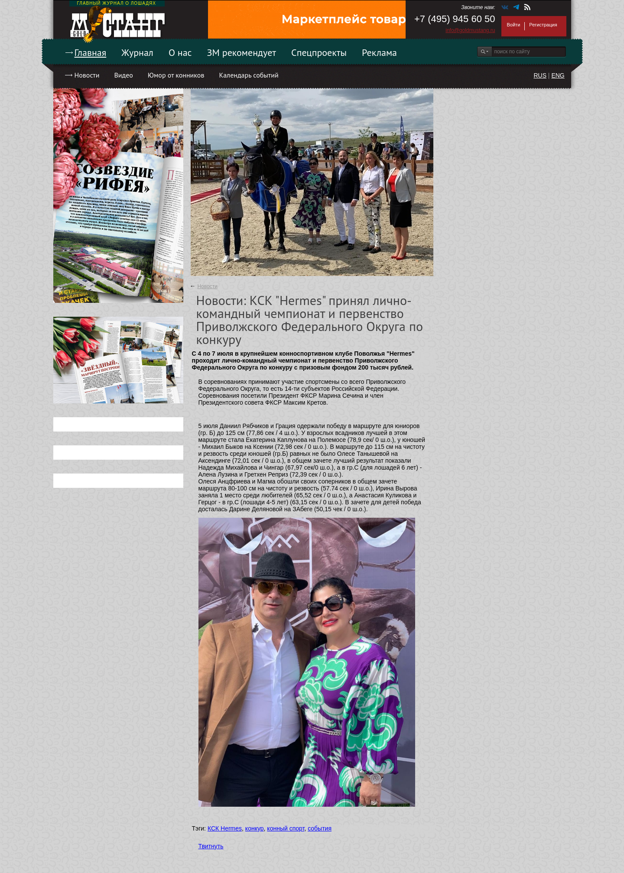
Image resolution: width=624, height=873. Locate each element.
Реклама (379, 52)
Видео (123, 75)
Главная (91, 52)
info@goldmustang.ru (470, 30)
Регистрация (543, 24)
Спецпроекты (319, 52)
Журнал (137, 52)
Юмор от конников (176, 75)
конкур (254, 828)
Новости (87, 75)
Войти (513, 24)
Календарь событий (248, 75)
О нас (180, 52)
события (320, 828)
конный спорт (285, 828)
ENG (557, 75)
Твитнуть (211, 846)
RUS (539, 75)
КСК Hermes (225, 828)
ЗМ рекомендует (241, 52)
